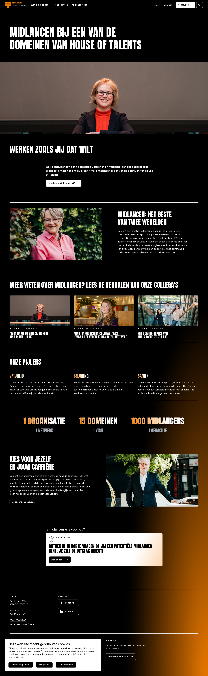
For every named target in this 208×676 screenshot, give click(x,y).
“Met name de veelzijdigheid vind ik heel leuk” (29, 335)
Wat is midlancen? (40, 4)
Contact (168, 4)
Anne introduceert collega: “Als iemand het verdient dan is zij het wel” (100, 335)
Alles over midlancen (120, 656)
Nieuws (156, 4)
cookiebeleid (18, 657)
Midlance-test (79, 4)
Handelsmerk (61, 4)
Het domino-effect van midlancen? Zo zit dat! (153, 335)
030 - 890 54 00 (18, 620)
